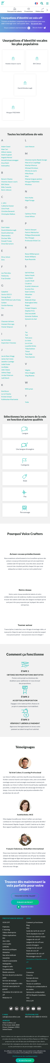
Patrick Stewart (30, 230)
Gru (2, 308)
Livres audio (7, 944)
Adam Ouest (5, 146)
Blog (28, 925)
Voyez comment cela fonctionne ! (17, 28)
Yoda (27, 402)
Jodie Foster (5, 364)
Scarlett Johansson (32, 286)
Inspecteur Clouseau (8, 343)
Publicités (6, 927)
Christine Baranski (8, 211)
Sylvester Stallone (31, 316)
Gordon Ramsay (7, 305)
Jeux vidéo (6, 941)
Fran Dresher (6, 278)
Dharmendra (5, 235)
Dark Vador (5, 227)
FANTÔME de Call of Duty (11, 300)
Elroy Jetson (5, 257)
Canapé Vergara (31, 308)
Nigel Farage (29, 200)
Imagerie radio (8, 966)
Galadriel (4, 292)
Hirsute (27, 297)
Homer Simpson (7, 327)
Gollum (4, 303)
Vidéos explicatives (9, 935)
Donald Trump (6, 241)
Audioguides (7, 964)
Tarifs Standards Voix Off (35, 934)
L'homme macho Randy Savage (36, 160)
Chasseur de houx (7, 321)
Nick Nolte (29, 198)
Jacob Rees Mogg (7, 356)
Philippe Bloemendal (32, 235)
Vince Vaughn (30, 373)
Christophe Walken (8, 214)
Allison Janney (6, 152)
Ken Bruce (5, 391)
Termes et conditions (33, 984)
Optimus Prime (30, 214)
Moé (26, 176)
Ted (26, 335)
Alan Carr (4, 149)
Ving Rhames (29, 375)
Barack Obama (6, 179)
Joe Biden (4, 367)
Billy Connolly (6, 187)
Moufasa (28, 184)
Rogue (27, 305)
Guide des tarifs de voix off (35, 931)
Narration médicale (9, 955)
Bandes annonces (9, 972)
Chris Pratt (5, 208)
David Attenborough (8, 230)
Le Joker (28, 340)
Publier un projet (25, 902)
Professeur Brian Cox (32, 241)
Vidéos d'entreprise (9, 932)
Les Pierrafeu (6, 273)
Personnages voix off (33, 956)
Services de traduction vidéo (12, 983)
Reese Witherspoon (32, 254)
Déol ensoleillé (30, 313)
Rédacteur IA (7, 998)
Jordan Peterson (7, 375)
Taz (26, 332)
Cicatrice (28, 283)
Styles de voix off (32, 951)
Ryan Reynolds (30, 259)
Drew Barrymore (7, 244)
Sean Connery (30, 292)
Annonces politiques (10, 949)
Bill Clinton (5, 184)
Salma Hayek (29, 275)
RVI (4, 938)
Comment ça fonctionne (34, 922)
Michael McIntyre (31, 168)
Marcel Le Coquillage (32, 163)
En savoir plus (36, 23)
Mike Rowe (29, 173)
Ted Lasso (28, 338)
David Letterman (7, 233)
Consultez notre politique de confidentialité (27, 1053)
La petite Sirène (30, 346)
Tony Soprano (30, 357)
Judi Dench (5, 378)
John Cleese (5, 370)
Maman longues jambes (33, 179)
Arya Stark (5, 163)
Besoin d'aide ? (39, 28)
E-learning (6, 930)
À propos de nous (32, 978)
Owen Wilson (30, 216)
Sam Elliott (29, 278)
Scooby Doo (29, 289)
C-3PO (3, 203)
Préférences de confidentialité (25, 1056)
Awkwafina (5, 166)
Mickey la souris (31, 171)
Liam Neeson (29, 146)
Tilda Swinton (30, 349)
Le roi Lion (28, 343)
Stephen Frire (30, 311)
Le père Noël (29, 281)
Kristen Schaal (6, 397)
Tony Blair (28, 354)
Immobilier (6, 958)
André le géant (6, 155)
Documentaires (8, 969)
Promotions (28, 9)
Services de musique (9, 981)
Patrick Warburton (32, 232)
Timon (27, 351)
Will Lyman (29, 389)
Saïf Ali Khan (29, 273)
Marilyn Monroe (31, 165)
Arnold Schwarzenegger (10, 160)
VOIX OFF (6, 922)
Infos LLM (29, 1001)
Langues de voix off (33, 939)
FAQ (27, 928)
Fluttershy (5, 276)
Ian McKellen (6, 340)
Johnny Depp (6, 372)
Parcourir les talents (14, 9)
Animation (6, 952)
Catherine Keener (7, 206)
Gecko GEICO (6, 294)
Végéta (27, 370)
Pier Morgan (29, 238)
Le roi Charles (6, 394)
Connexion (30, 972)
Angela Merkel (6, 157)
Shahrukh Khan (30, 300)
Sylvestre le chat (31, 319)
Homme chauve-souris (9, 182)
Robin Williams (30, 257)
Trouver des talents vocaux (35, 936)
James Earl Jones (7, 359)
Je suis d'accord (25, 1060)
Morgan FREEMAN (32, 182)
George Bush (6, 297)
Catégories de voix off (34, 948)
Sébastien (28, 294)
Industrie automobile (10, 961)
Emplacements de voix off (35, 953)
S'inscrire (29, 975)
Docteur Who (6, 238)
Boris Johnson (6, 190)
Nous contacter (31, 981)
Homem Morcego (7, 324)
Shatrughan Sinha (31, 303)
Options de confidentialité (35, 992)
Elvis (3, 260)
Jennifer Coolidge (7, 362)
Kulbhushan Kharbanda (9, 399)
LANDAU (6, 947)
